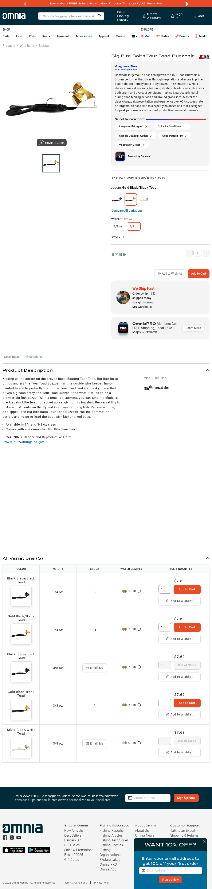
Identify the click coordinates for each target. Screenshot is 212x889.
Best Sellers (72, 835)
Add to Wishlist (170, 273)
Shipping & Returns (184, 835)
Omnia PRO (108, 864)
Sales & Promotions (78, 850)
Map (145, 36)
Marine (120, 36)
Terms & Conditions (76, 882)
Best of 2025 (73, 855)
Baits (6, 36)
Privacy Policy (102, 882)
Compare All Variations (126, 210)
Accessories (83, 36)
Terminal (63, 36)
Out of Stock (187, 665)
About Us (142, 831)
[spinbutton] (165, 589)
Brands (182, 36)
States (162, 36)
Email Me (95, 667)
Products (9, 46)
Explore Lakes (110, 860)
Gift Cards (71, 860)
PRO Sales (72, 845)
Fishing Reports (111, 831)
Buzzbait (45, 46)
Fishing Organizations (110, 852)
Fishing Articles (111, 835)
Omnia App (108, 869)
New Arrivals (73, 831)
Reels (46, 36)
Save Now (154, 3)
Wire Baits (27, 46)
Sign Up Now (170, 879)
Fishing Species (111, 845)
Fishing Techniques (114, 840)
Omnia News (144, 835)
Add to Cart (198, 273)
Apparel (103, 36)
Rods (32, 36)
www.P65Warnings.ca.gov (23, 442)
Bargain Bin (73, 840)
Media (201, 36)
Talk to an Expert (182, 831)
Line (19, 36)
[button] (106, 370)
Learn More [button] (193, 328)
